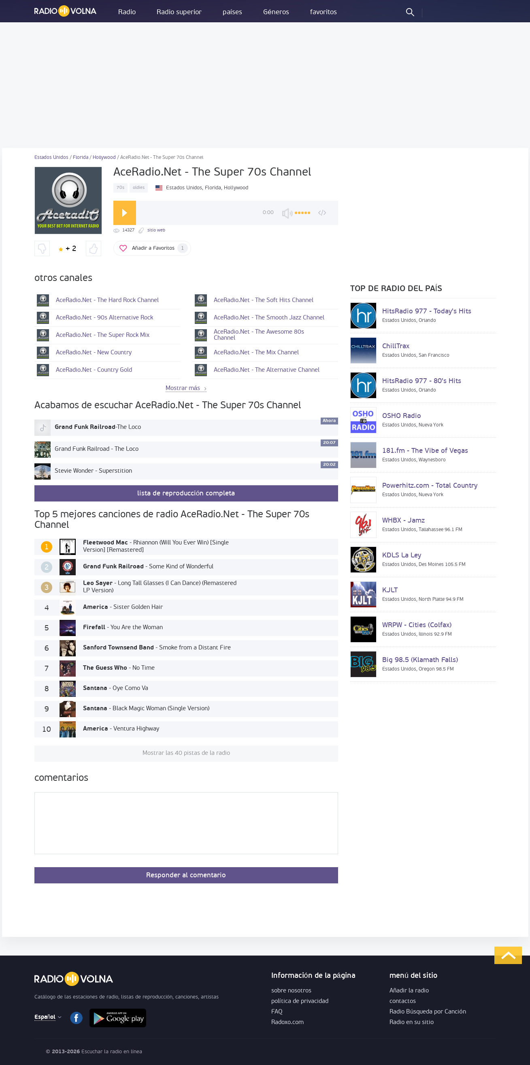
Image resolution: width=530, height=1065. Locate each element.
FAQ (277, 1012)
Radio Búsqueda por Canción (428, 1012)
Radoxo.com (287, 1023)
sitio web (156, 230)
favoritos (323, 12)
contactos (403, 1002)
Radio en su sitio (412, 1023)
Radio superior (179, 12)
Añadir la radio (409, 991)
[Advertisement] (265, 85)
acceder (435, 11)
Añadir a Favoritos (160, 248)
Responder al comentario (186, 875)
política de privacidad (299, 1002)
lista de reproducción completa (186, 493)
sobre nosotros (291, 991)
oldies (139, 188)
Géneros (276, 12)
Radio (127, 12)
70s (120, 188)
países (233, 12)
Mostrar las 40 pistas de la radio (186, 753)
